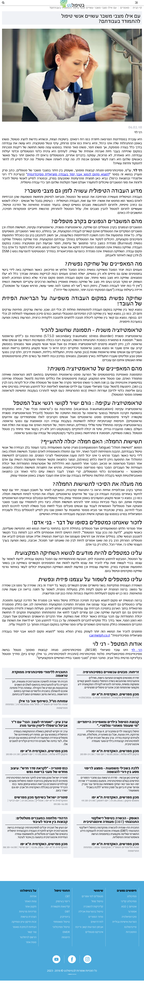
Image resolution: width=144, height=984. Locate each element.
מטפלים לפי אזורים (92, 904)
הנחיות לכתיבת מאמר (24, 934)
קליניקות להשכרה (93, 914)
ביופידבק (65, 924)
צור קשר (31, 939)
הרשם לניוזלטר (28, 945)
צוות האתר (30, 909)
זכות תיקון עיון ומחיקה (24, 929)
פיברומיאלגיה (129, 924)
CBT (67, 904)
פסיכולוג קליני (129, 909)
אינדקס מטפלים (94, 939)
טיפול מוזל (97, 909)
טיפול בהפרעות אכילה (90, 919)
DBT (67, 919)
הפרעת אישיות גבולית (124, 929)
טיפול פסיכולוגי (61, 934)
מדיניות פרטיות (27, 919)
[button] (8, 6)
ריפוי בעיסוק (63, 909)
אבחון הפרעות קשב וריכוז (89, 934)
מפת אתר (31, 950)
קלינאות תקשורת (60, 914)
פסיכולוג (132, 904)
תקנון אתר (30, 914)
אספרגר (132, 919)
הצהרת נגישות (28, 924)
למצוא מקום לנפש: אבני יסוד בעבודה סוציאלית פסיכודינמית (68, 182)
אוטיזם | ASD (129, 914)
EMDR (66, 939)
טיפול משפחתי (61, 929)
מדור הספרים (95, 924)
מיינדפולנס (130, 934)
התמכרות (131, 939)
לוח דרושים (97, 929)
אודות (33, 904)
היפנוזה (66, 945)
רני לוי (137, 657)
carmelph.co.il (99, 643)
